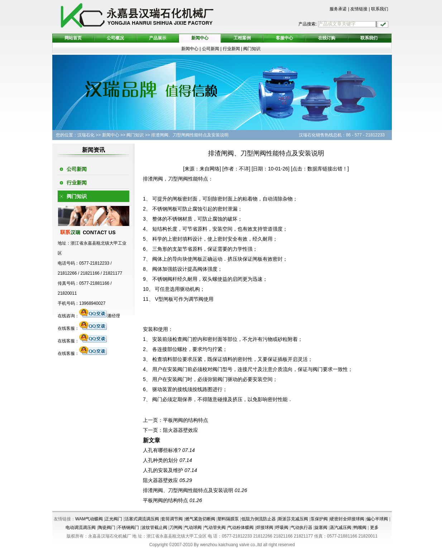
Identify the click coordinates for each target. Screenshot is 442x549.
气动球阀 (193, 527)
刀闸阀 (175, 527)
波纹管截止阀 (154, 527)
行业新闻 (232, 48)
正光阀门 (113, 518)
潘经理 (99, 315)
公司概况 (115, 37)
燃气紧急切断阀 (200, 518)
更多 (374, 527)
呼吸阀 (281, 527)
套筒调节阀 (172, 518)
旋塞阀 (320, 527)
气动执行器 (301, 527)
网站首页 (73, 37)
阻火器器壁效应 (180, 430)
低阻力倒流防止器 (258, 518)
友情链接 (358, 8)
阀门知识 (251, 48)
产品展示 (157, 37)
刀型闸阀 (178, 179)
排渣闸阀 (153, 179)
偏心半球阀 (377, 518)
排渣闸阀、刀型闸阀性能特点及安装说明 (188, 490)
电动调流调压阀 (81, 527)
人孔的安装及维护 (163, 470)
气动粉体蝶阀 (241, 527)
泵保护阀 (319, 518)
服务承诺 (338, 8)
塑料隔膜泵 (228, 518)
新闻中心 (199, 37)
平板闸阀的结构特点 (185, 420)
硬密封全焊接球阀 (347, 518)
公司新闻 (210, 48)
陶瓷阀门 (106, 527)
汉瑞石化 (86, 135)
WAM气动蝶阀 (89, 518)
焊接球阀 (264, 527)
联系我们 (379, 8)
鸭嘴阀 (360, 527)
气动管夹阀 (215, 527)
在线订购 (326, 37)
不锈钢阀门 (128, 527)
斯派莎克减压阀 (293, 518)
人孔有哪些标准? (162, 450)
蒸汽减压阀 (340, 527)
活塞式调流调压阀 (142, 518)
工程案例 (242, 37)
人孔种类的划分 (160, 460)
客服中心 (284, 37)
